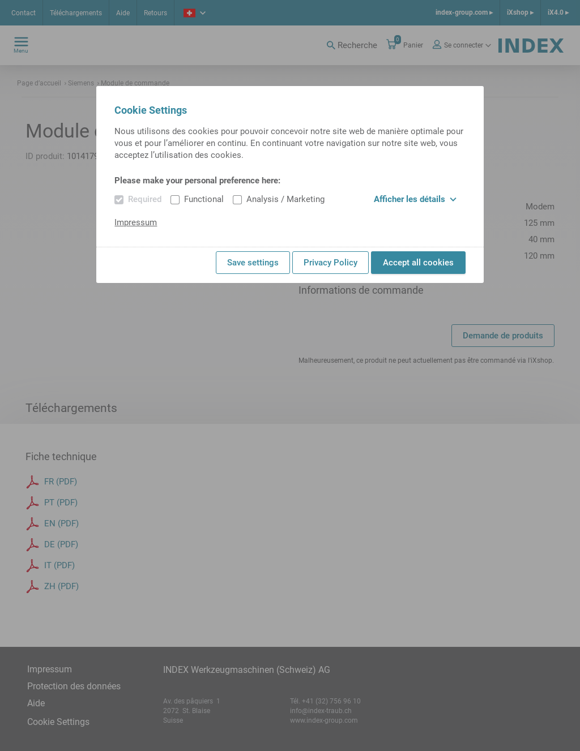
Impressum (135, 222)
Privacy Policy (330, 263)
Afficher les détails (415, 199)
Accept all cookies (418, 263)
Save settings (253, 263)
